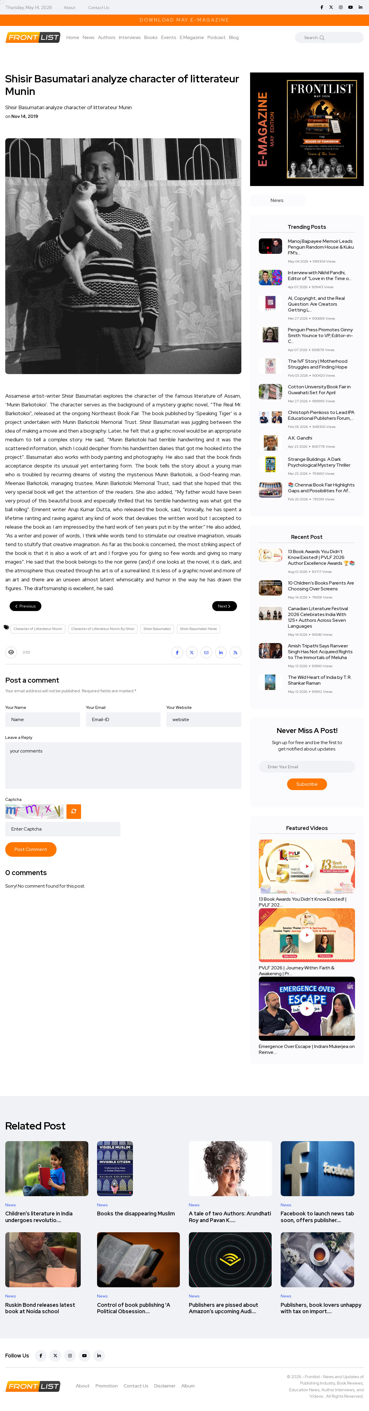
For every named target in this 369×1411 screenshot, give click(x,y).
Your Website (179, 707)
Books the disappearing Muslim (136, 1213)
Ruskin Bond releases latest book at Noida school (40, 1308)
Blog (234, 37)
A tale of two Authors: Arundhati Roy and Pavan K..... (230, 1217)
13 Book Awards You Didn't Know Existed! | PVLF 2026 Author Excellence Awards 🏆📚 (321, 557)
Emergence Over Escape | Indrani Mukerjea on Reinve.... (307, 1049)
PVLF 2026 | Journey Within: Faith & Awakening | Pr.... (296, 971)
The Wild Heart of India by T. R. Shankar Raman (320, 680)
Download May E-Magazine (184, 20)
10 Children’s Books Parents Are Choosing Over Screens (321, 586)
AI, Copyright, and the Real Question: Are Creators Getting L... (316, 304)
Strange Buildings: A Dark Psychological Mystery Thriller (319, 462)
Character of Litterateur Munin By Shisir (102, 628)
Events (168, 37)
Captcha (13, 799)
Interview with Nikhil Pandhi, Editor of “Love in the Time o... (320, 276)
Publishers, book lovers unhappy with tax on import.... (321, 1308)
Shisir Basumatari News (198, 628)
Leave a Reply (18, 737)
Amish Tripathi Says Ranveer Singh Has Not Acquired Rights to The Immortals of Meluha (320, 652)
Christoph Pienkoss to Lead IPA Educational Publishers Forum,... (321, 415)
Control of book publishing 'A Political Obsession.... (133, 1308)
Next (224, 606)
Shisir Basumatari (157, 628)
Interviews (130, 37)
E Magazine (192, 37)
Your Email (96, 707)
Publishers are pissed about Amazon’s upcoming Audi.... (223, 1308)
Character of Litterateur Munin (38, 628)
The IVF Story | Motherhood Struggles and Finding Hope (317, 364)
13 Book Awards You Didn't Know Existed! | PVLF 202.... (303, 902)
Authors (106, 37)
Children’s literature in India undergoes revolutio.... (39, 1217)
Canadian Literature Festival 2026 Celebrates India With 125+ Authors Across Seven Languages (318, 617)
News (88, 37)
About (69, 7)
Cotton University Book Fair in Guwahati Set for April (319, 390)
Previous (25, 606)
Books (151, 37)
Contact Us (98, 7)
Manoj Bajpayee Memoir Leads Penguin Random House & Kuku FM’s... (321, 247)
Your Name (15, 707)
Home (72, 37)
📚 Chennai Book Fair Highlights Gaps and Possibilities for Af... (321, 488)
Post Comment (31, 849)
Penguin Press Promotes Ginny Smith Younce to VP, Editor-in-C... (320, 335)
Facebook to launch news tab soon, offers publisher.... (317, 1217)
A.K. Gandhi (300, 438)
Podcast (217, 37)
